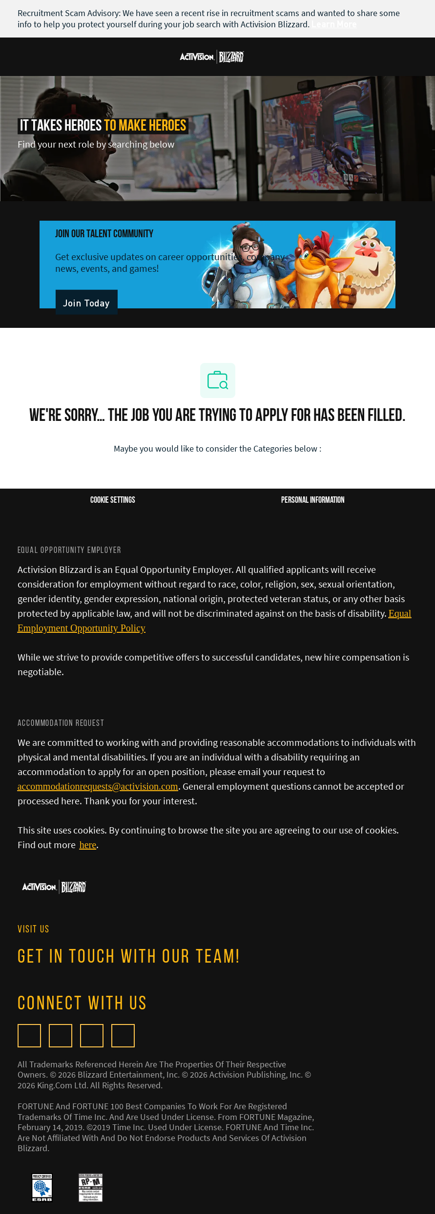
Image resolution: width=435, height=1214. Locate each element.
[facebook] (60, 1035)
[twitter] (92, 1035)
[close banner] (412, 13)
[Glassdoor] (29, 1035)
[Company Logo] (212, 55)
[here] (88, 844)
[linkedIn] (123, 1035)
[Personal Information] (313, 500)
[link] (86, 302)
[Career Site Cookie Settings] (112, 500)
